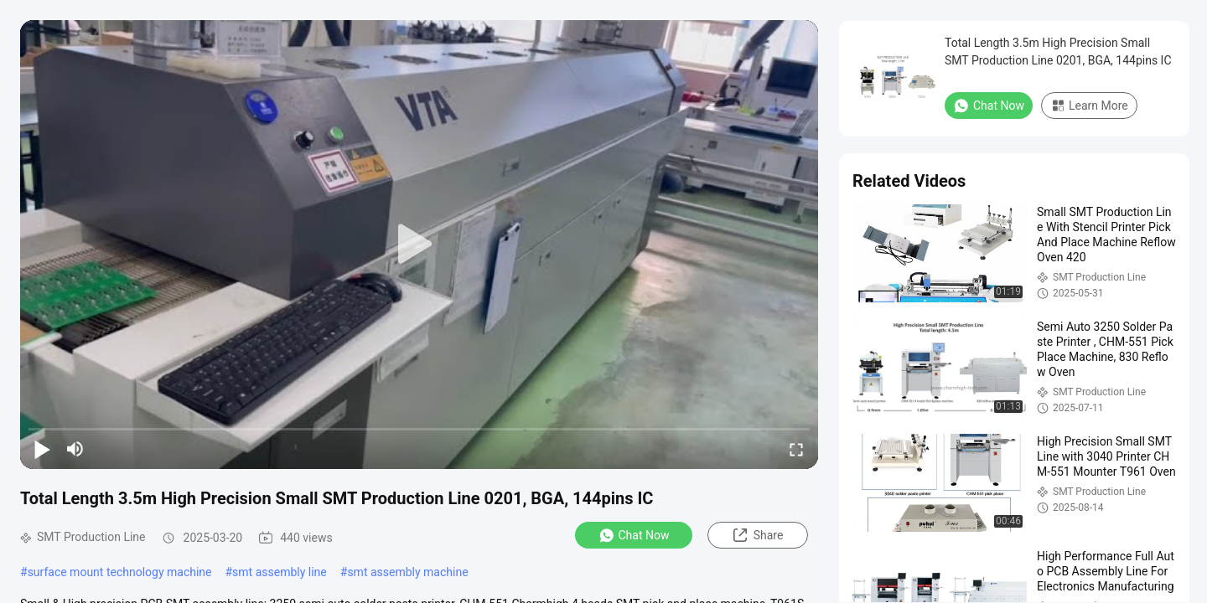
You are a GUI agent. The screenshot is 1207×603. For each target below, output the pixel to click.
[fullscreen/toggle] (796, 448)
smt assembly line (279, 572)
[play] (419, 244)
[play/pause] (42, 448)
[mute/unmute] (75, 448)
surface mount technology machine (120, 572)
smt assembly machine (407, 572)
